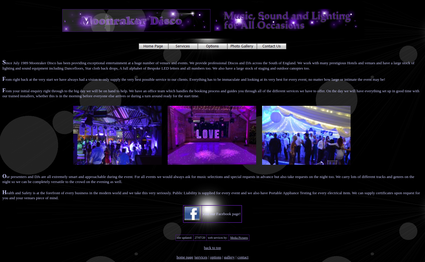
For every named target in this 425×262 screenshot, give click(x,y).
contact (243, 257)
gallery (229, 257)
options (215, 257)
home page (184, 257)
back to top (212, 247)
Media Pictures (239, 237)
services (201, 257)
